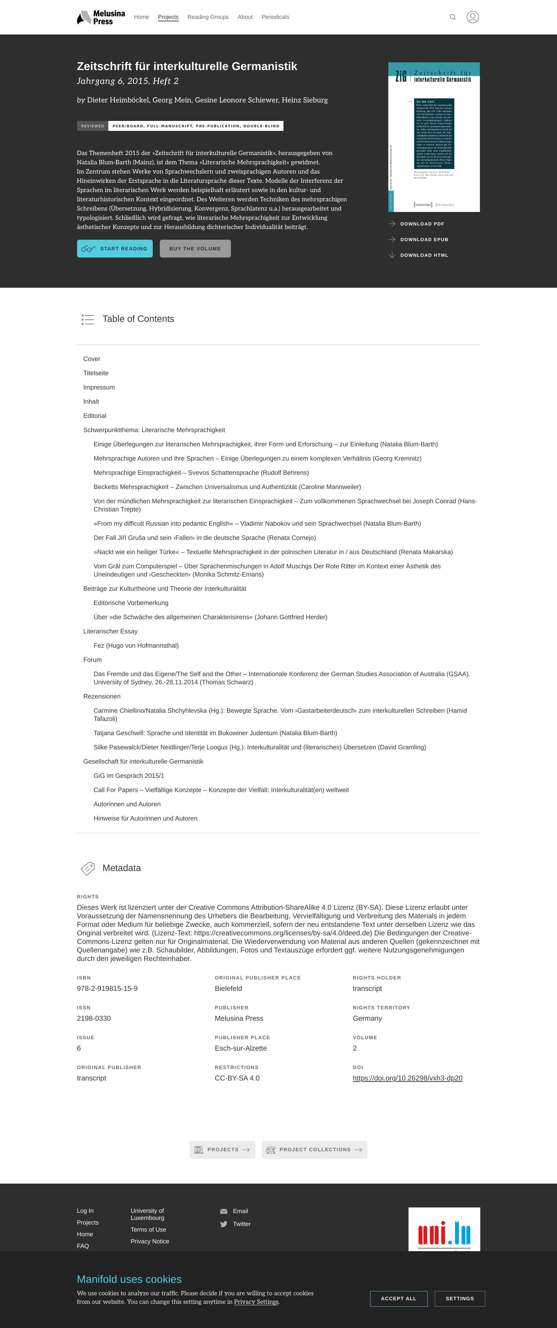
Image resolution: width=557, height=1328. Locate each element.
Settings (460, 1298)
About (245, 17)
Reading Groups (208, 17)
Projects (168, 17)
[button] (85, 1211)
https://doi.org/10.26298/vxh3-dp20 (408, 1078)
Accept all (399, 1298)
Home (141, 17)
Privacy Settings (256, 1302)
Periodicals (275, 17)
